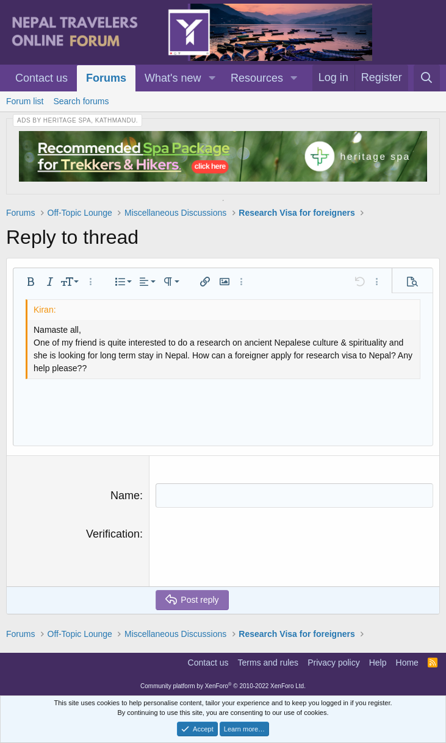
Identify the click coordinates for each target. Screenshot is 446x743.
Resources (257, 78)
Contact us (41, 78)
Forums (106, 78)
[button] (211, 78)
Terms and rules (268, 662)
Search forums (81, 101)
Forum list (24, 101)
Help (378, 662)
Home (407, 662)
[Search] (427, 78)
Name (125, 495)
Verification (113, 534)
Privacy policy (334, 662)
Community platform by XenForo (223, 686)
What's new (173, 78)
